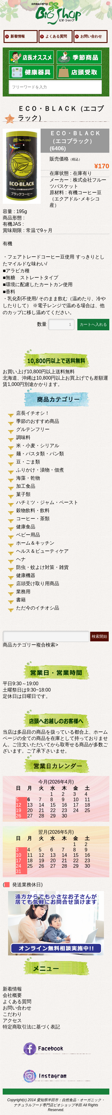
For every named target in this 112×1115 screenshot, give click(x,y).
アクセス (12, 1020)
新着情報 (17, 36)
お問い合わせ (91, 36)
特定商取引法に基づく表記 (31, 1026)
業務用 (23, 591)
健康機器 (25, 575)
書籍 (21, 599)
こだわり (12, 1014)
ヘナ (21, 559)
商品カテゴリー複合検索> (30, 644)
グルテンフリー (33, 429)
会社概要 (12, 995)
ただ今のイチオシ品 (37, 607)
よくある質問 (56, 36)
